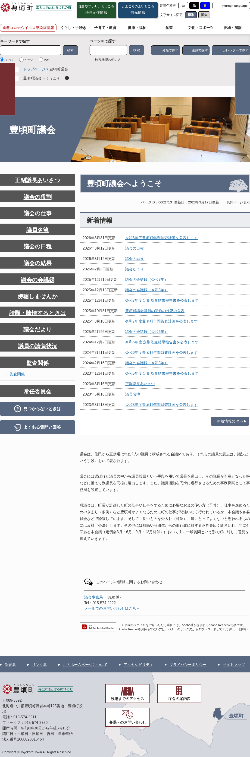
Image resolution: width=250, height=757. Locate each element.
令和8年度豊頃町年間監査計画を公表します (161, 238)
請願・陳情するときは (37, 313)
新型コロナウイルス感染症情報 (28, 28)
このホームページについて (85, 665)
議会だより (134, 269)
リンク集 (39, 665)
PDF (47, 59)
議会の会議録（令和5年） (146, 363)
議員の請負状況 (37, 346)
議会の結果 (134, 259)
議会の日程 (134, 248)
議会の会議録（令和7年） (146, 280)
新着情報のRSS (230, 421)
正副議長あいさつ (140, 384)
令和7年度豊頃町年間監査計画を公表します (161, 321)
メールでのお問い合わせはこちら (112, 608)
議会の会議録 (37, 280)
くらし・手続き (73, 28)
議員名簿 (132, 394)
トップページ (34, 69)
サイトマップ (234, 665)
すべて (9, 59)
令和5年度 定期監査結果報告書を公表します (162, 373)
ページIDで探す (103, 41)
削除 (67, 78)
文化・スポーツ (201, 28)
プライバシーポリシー (187, 665)
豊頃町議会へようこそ (41, 78)
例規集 (10, 665)
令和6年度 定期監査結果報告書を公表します (162, 342)
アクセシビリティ (138, 665)
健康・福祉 (137, 28)
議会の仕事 (38, 213)
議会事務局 (93, 597)
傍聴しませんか (38, 296)
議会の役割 (38, 197)
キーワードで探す (15, 41)
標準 (191, 15)
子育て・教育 (105, 28)
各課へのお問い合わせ (127, 722)
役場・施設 (232, 28)
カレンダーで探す (236, 50)
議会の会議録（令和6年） (146, 332)
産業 (169, 28)
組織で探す (200, 50)
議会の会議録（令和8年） (146, 290)
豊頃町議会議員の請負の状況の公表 (154, 311)
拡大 (204, 15)
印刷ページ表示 (238, 202)
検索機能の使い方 (108, 59)
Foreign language (234, 5)
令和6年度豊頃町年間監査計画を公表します (161, 353)
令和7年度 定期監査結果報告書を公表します (162, 300)
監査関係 (37, 363)
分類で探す (170, 50)
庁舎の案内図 (179, 699)
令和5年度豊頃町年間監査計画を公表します (161, 405)
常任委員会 (37, 391)
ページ (29, 59)
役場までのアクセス (127, 699)
